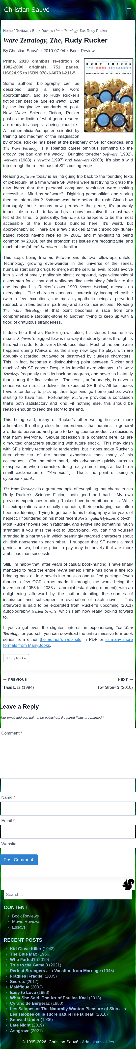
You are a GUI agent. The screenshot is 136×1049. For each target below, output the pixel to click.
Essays (19, 927)
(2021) (35, 965)
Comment (11, 733)
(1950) (36, 1003)
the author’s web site (61, 639)
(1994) (33, 683)
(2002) (26, 987)
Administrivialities (98, 1042)
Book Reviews (25, 916)
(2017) (24, 981)
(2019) (29, 959)
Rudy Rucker (16, 658)
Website (8, 843)
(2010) (102, 683)
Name (8, 797)
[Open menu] (129, 10)
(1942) (32, 948)
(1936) (31, 1019)
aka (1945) (62, 970)
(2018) (55, 998)
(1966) (30, 954)
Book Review (82, 50)
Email (8, 820)
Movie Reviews (26, 921)
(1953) (29, 992)
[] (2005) (33, 976)
